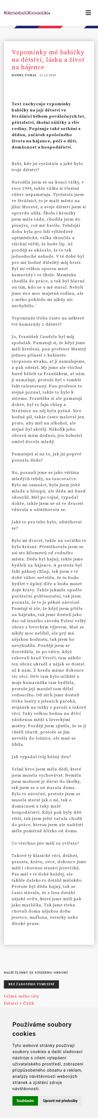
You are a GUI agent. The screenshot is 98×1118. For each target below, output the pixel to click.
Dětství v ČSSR (19, 1003)
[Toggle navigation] (88, 12)
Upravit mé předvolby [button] (60, 1101)
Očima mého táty (21, 996)
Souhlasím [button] (25, 1101)
